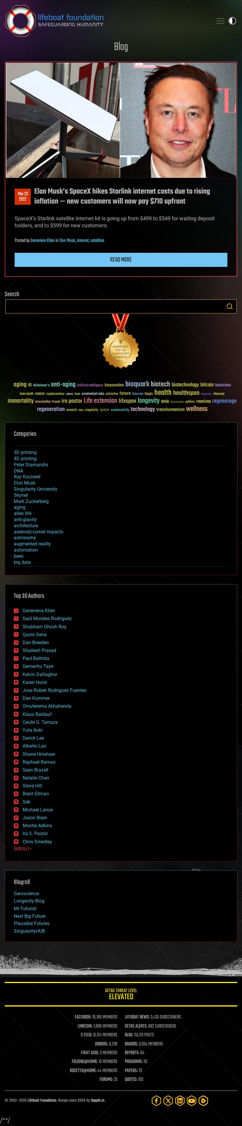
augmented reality (32, 544)
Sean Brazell (35, 770)
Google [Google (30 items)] (149, 394)
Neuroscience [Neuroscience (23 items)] (177, 402)
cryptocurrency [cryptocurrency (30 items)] (55, 394)
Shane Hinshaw (39, 754)
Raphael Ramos (39, 762)
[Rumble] (203, 1101)
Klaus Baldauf (37, 714)
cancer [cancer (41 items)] (40, 394)
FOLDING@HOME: (85, 1062)
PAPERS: (131, 1071)
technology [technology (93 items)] (143, 409)
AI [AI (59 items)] (30, 385)
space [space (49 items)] (104, 409)
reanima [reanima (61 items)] (203, 401)
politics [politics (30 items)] (190, 402)
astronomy (25, 537)
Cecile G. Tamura (40, 722)
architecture (26, 525)
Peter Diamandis (31, 465)
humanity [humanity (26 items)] (206, 394)
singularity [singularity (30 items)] (91, 410)
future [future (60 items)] (125, 393)
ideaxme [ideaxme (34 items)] (218, 394)
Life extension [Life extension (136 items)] (100, 401)
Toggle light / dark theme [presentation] (232, 21)
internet (83, 241)
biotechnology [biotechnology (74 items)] (185, 385)
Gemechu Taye (38, 666)
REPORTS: (132, 1053)
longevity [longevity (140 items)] (149, 401)
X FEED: (86, 1035)
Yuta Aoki (32, 730)
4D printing (25, 458)
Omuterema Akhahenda (47, 706)
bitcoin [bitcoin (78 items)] (207, 385)
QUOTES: (131, 1080)
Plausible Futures (32, 923)
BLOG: (129, 1035)
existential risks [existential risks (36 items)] (93, 394)
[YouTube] (191, 1101)
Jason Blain (35, 817)
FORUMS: (106, 1080)
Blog (121, 47)
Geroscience (26, 893)
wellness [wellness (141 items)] (196, 409)
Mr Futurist (25, 908)
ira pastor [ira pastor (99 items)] (72, 401)
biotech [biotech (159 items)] (160, 384)
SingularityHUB (29, 931)
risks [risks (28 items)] (80, 410)
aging (19, 507)
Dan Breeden (36, 642)
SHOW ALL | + (23, 849)
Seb (26, 802)
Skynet (21, 495)
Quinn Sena (35, 634)
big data (22, 562)
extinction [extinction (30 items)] (112, 394)
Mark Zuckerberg (31, 501)
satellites (97, 241)
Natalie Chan (36, 778)
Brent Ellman (36, 793)
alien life (22, 513)
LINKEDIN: (85, 1026)
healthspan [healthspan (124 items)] (186, 393)
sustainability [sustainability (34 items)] (120, 410)
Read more (121, 260)
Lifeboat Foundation (42, 1100)
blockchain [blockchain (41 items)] (223, 385)
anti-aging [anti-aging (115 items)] (63, 384)
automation (26, 550)
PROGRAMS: (134, 1062)
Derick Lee (33, 738)
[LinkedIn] (180, 1101)
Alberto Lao (34, 746)
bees (18, 556)
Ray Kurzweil (27, 477)
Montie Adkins (37, 825)
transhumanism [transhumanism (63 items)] (170, 409)
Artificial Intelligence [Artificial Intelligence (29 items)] (90, 386)
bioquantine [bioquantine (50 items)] (114, 385)
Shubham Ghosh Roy (45, 626)
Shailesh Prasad (39, 650)
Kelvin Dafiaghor (40, 674)
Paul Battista (36, 658)
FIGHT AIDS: (90, 1053)
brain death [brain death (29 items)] (26, 394)
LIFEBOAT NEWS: (137, 1017)
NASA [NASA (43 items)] (165, 402)
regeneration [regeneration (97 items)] (51, 409)
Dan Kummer (36, 698)
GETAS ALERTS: (136, 1026)
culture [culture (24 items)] (69, 394)
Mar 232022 (23, 197)
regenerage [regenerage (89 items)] (224, 401)
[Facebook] (156, 1101)
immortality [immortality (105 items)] (21, 401)
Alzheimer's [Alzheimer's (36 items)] (41, 385)
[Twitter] (168, 1101)
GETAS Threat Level (121, 995)
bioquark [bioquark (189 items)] (137, 384)
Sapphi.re (97, 1100)
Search (230, 306)
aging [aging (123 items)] (20, 384)
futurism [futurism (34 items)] (137, 394)
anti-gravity (25, 519)
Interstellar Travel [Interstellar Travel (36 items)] (47, 402)
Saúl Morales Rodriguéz (47, 618)
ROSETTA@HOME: (83, 1071)
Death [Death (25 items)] (77, 394)
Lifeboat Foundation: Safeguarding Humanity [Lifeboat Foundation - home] (106, 21)
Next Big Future (29, 916)
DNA (18, 471)
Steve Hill (32, 786)
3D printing (25, 452)
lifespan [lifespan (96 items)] (127, 401)
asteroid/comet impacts (38, 532)
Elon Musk (67, 241)
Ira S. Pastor (35, 833)
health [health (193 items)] (163, 393)
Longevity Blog (29, 901)
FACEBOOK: (83, 1017)
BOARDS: (131, 1044)
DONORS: (101, 1044)
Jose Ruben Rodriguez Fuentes (54, 690)
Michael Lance (38, 810)
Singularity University (35, 489)
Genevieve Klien (42, 241)
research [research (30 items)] (71, 410)
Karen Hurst (35, 682)
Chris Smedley (37, 842)
